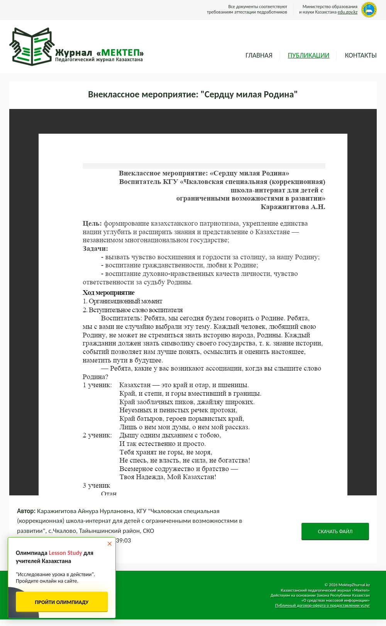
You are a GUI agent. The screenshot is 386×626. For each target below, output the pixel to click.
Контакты (361, 55)
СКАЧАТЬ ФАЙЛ (335, 531)
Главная (258, 55)
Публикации (309, 55)
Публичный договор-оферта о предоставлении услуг (322, 605)
